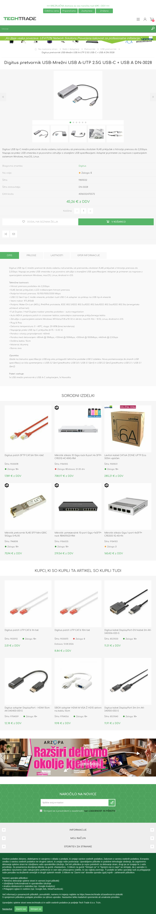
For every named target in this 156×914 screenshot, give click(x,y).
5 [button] (82, 122)
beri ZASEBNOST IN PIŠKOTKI (99, 811)
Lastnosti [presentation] (57, 255)
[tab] (9, 255)
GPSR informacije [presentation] (88, 255)
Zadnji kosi (86, 11)
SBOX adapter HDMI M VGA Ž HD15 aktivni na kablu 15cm (78, 709)
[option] (41, 133)
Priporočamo (69, 11)
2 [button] (73, 122)
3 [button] (76, 122)
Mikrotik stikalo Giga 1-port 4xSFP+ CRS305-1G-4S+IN (123, 534)
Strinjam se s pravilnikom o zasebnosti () (80, 811)
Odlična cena (51, 11)
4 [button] (79, 122)
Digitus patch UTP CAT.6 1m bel (22, 630)
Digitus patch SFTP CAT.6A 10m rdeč (24, 455)
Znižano (104, 11)
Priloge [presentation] (31, 255)
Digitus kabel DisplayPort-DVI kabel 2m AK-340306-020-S (127, 631)
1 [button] (70, 122)
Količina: (67, 211)
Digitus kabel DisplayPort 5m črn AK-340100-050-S (124, 709)
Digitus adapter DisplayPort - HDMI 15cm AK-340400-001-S (27, 709)
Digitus (82, 166)
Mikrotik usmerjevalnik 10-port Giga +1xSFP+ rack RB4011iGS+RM (78, 534)
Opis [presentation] (9, 255)
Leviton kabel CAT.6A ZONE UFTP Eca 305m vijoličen (125, 457)
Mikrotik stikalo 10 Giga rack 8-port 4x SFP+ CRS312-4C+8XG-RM (78, 457)
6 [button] (85, 122)
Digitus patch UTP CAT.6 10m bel (72, 630)
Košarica (151, 19)
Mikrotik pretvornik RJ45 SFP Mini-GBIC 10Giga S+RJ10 (26, 534)
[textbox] (75, 29)
